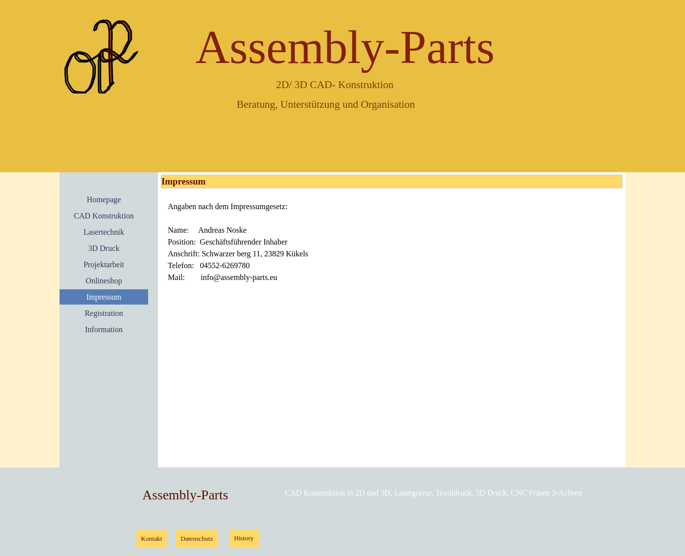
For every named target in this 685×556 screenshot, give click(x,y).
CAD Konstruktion (104, 216)
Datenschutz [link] (197, 538)
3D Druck (104, 248)
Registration (104, 313)
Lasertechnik (104, 232)
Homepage (104, 199)
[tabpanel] (392, 242)
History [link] (244, 538)
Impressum (103, 297)
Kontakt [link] (151, 538)
